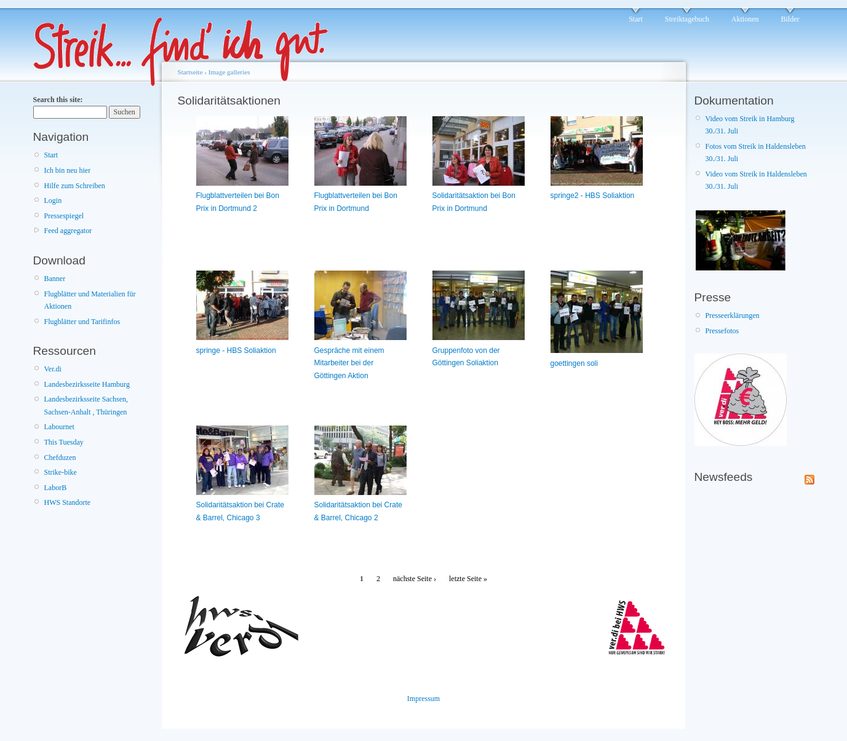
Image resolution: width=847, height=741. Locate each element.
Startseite (190, 72)
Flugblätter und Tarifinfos (82, 321)
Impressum (423, 698)
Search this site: (58, 99)
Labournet (59, 426)
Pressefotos (722, 331)
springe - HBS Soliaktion (236, 350)
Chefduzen (60, 457)
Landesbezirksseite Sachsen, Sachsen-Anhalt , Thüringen (86, 405)
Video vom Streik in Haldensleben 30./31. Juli (756, 180)
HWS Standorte (67, 502)
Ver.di (53, 369)
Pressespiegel (64, 216)
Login (53, 200)
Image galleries (229, 72)
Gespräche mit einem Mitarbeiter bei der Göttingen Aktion (349, 363)
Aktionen (745, 19)
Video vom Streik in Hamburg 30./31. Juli (750, 124)
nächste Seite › (414, 578)
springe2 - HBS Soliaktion (593, 195)
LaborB (55, 487)
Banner (55, 278)
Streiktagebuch (687, 19)
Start (636, 19)
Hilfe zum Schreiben (74, 185)
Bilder (790, 19)
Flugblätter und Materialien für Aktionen (90, 300)
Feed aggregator (68, 230)
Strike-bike (60, 472)
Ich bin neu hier (67, 170)
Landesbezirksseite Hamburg (87, 384)
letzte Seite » (468, 578)
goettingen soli (574, 363)
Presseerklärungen (733, 315)
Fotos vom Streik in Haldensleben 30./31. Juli (756, 152)
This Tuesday (64, 442)
